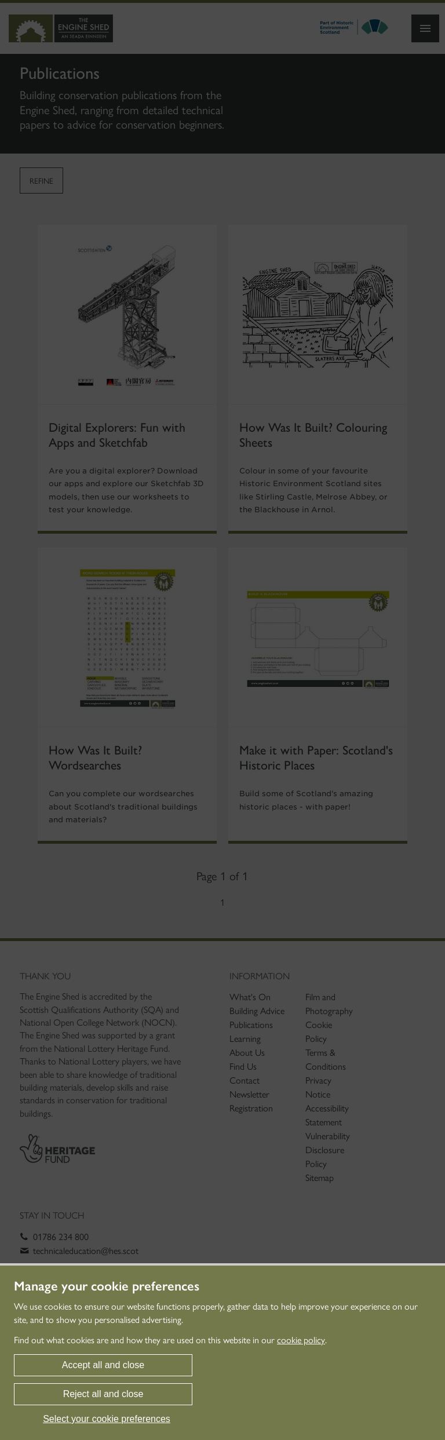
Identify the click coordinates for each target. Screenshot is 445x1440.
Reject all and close (103, 1394)
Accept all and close (103, 1365)
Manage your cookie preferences (106, 1286)
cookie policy (301, 1340)
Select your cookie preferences (106, 1419)
